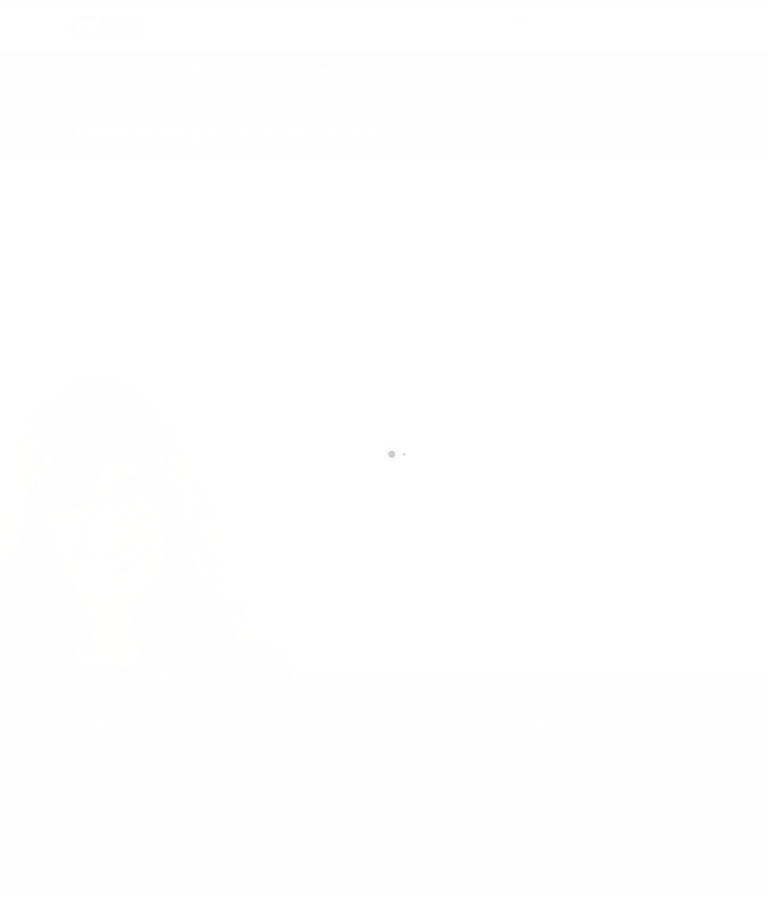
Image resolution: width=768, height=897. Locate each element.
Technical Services (211, 71)
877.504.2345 (676, 28)
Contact (455, 71)
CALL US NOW (674, 19)
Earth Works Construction (316, 71)
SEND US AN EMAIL (570, 19)
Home (87, 71)
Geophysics (137, 71)
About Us (403, 71)
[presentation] (480, 588)
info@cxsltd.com (576, 28)
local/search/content (135, 115)
